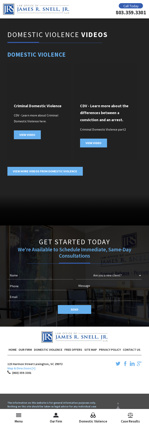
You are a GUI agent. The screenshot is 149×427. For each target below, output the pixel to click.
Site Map (90, 350)
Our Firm (25, 350)
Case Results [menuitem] (130, 417)
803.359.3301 (131, 12)
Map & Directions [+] (21, 368)
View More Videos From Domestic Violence (45, 171)
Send (74, 309)
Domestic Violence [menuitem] (93, 417)
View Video (27, 135)
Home (13, 350)
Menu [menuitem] (18, 417)
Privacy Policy (110, 350)
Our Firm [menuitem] (56, 417)
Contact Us (131, 350)
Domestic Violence (48, 350)
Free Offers (73, 350)
